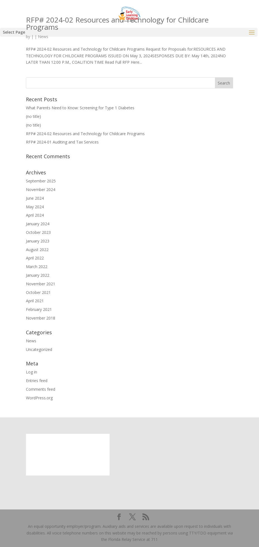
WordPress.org (39, 397)
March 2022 (36, 266)
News (31, 340)
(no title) (33, 116)
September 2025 (41, 181)
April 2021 (35, 300)
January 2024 (37, 223)
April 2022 (35, 258)
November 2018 (40, 318)
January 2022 (37, 275)
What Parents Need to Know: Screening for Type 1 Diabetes (80, 107)
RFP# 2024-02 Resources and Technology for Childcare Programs (85, 133)
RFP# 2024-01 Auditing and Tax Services (62, 142)
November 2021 (40, 283)
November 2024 (40, 189)
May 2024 (35, 206)
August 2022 (37, 249)
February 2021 (39, 309)
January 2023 (37, 241)
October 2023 (38, 232)
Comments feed (40, 389)
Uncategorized (39, 349)
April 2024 (35, 215)
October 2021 (38, 292)
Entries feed (36, 380)
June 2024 (35, 198)
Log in (31, 372)
